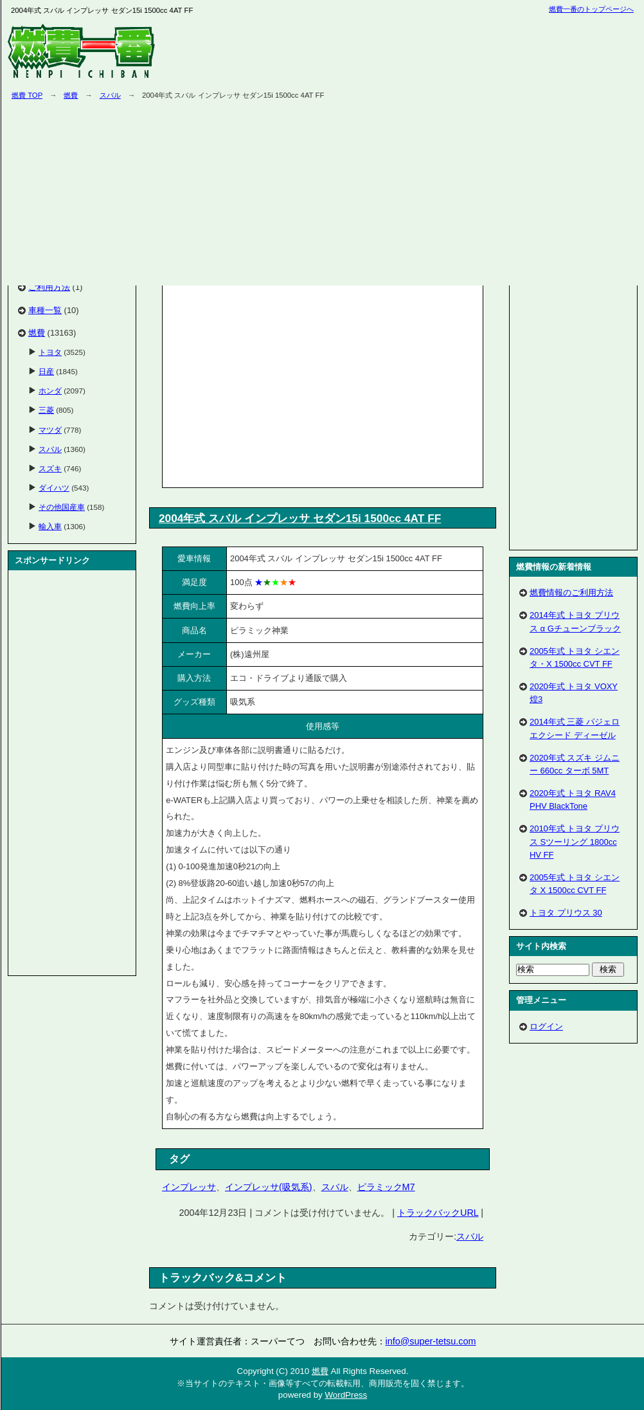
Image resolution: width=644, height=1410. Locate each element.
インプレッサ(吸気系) (268, 1187)
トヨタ (50, 352)
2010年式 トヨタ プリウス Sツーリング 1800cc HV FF (575, 841)
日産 (46, 371)
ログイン (546, 1026)
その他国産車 (62, 507)
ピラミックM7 (386, 1187)
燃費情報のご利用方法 (571, 592)
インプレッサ (189, 1187)
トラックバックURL (437, 1212)
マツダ (50, 430)
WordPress (346, 1395)
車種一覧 (45, 310)
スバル (110, 95)
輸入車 (50, 526)
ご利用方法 (49, 287)
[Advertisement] (274, 384)
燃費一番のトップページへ (591, 9)
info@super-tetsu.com (431, 1341)
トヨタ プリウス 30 (566, 912)
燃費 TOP (27, 95)
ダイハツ (54, 488)
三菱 (46, 410)
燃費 (71, 95)
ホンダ (50, 390)
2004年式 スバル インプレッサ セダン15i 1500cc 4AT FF (300, 518)
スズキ (50, 468)
